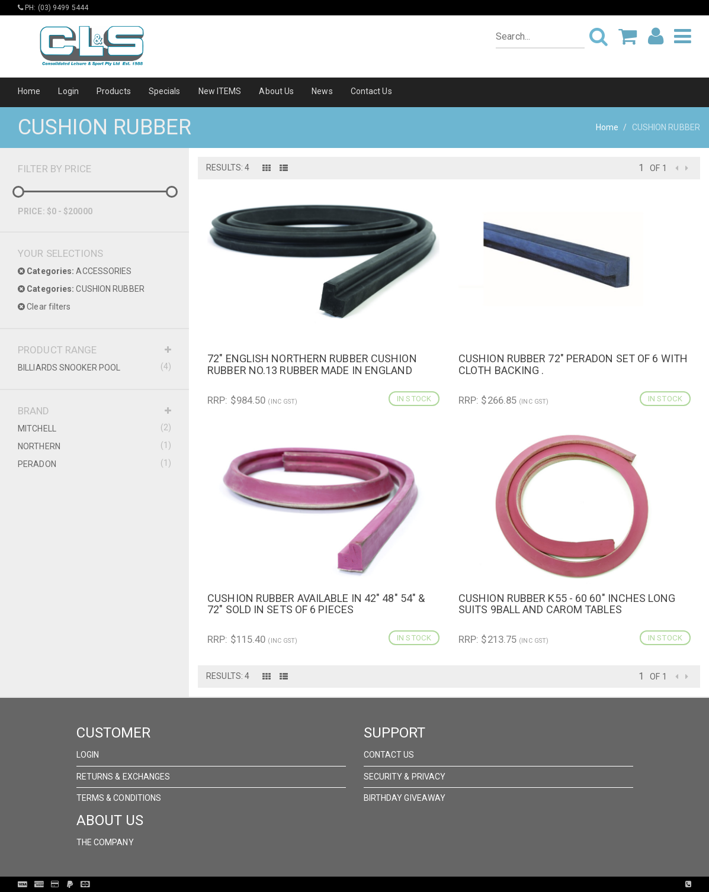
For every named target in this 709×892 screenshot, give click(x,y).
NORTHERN (94, 445)
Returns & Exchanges (123, 776)
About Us (276, 91)
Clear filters (44, 306)
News (322, 91)
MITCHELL (94, 428)
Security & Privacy (405, 776)
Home (29, 91)
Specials (165, 91)
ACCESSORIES (75, 271)
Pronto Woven (379, 884)
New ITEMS (220, 91)
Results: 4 (227, 167)
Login (68, 91)
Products (114, 91)
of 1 (658, 168)
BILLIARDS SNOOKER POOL (94, 367)
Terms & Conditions (119, 798)
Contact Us (371, 91)
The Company (105, 842)
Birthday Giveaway (405, 798)
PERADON (94, 463)
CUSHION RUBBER (81, 289)
